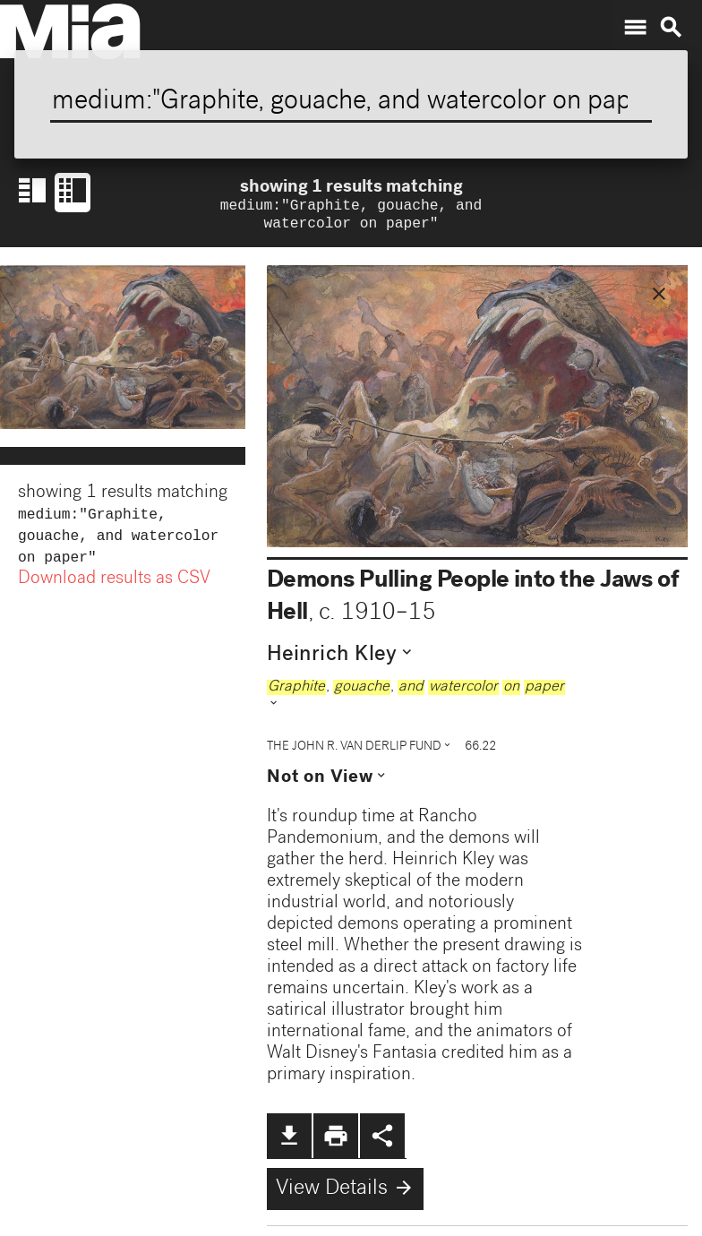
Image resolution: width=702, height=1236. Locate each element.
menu (634, 27)
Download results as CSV (114, 588)
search (670, 27)
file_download (289, 1139)
